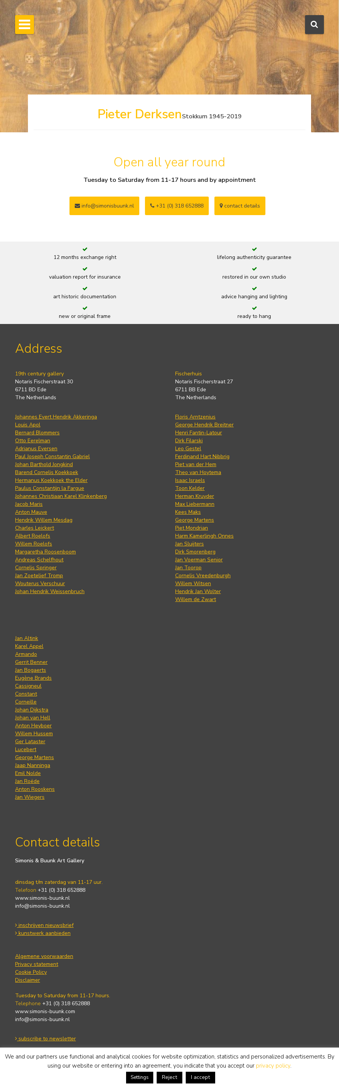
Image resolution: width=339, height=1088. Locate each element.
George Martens (194, 520)
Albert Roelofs (32, 535)
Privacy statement (36, 964)
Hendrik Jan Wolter (198, 591)
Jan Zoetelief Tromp (39, 575)
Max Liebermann (194, 504)
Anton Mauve (31, 512)
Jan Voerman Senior (199, 559)
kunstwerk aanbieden (43, 933)
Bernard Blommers (37, 432)
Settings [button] (140, 1077)
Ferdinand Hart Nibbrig (202, 456)
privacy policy (273, 1065)
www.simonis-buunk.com (45, 1011)
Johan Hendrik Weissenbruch (50, 591)
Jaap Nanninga (32, 765)
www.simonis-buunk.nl (42, 898)
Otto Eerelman (32, 440)
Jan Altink (26, 638)
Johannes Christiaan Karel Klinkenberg (61, 496)
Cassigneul (28, 686)
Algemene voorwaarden (44, 956)
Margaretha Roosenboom (45, 551)
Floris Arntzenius (195, 416)
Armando (26, 654)
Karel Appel (29, 646)
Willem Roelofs (33, 543)
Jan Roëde (27, 781)
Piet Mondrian (191, 528)
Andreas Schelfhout (39, 559)
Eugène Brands (33, 678)
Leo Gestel (188, 448)
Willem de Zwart (195, 599)
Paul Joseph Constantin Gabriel (52, 456)
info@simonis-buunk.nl (42, 906)
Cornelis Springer (36, 567)
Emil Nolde (28, 773)
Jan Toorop (188, 567)
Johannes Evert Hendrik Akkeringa (56, 416)
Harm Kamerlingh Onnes (204, 535)
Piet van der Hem (195, 464)
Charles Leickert (34, 528)
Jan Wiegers (30, 797)
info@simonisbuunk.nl (104, 205)
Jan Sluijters (189, 543)
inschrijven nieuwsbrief (44, 925)
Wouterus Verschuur (40, 583)
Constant (26, 693)
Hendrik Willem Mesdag (43, 520)
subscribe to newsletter (45, 1038)
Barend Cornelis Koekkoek (46, 472)
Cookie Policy (31, 972)
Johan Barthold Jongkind (44, 464)
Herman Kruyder (194, 496)
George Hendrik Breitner (204, 424)
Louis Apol (27, 424)
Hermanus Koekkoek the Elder (51, 480)
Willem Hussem (34, 733)
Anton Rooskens (35, 789)
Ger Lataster (30, 741)
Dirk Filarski (189, 440)
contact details (240, 205)
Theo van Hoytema (198, 472)
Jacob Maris (29, 504)
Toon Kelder (190, 488)
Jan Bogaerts (30, 670)
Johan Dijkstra (31, 709)
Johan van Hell (32, 717)
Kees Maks (188, 512)
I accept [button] (200, 1077)
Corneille (26, 701)
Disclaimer (27, 980)
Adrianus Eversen (36, 448)
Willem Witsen (193, 583)
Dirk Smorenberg (195, 551)
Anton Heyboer (33, 725)
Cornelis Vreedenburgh (203, 575)
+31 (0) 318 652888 (176, 205)
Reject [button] (169, 1077)
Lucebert (25, 749)
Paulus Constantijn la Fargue (49, 488)
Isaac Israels (190, 480)
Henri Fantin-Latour (198, 432)
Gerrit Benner (31, 662)
